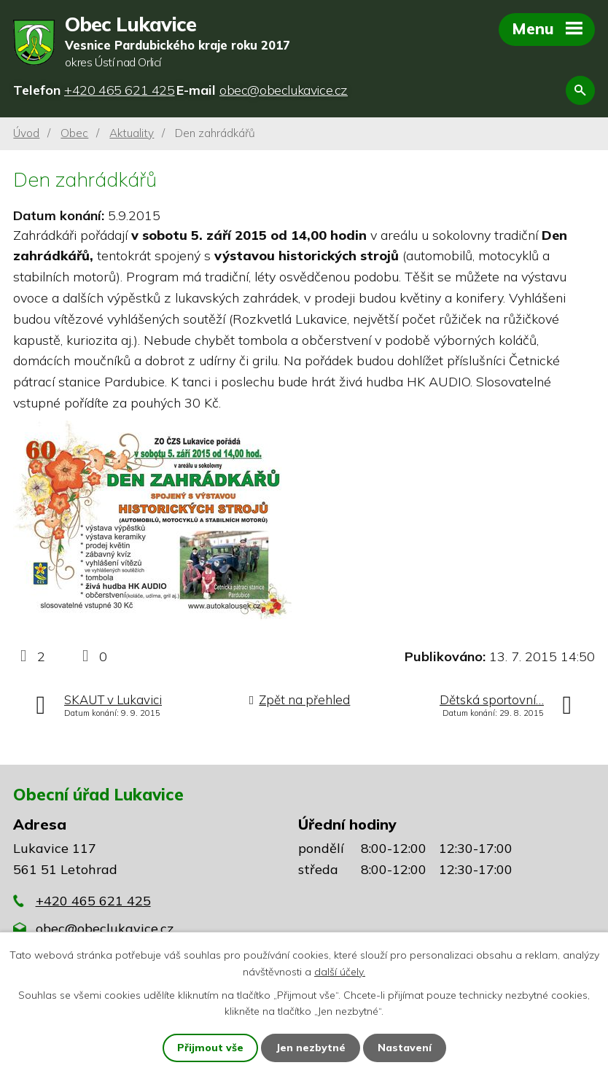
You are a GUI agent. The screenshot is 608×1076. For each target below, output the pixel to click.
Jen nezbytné (311, 1047)
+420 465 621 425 (93, 900)
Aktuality (131, 133)
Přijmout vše (210, 1047)
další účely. (339, 971)
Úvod (26, 133)
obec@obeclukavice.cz (105, 928)
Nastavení (405, 1047)
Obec (74, 133)
